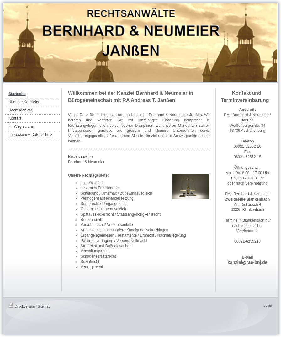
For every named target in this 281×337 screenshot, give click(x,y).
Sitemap (44, 306)
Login (267, 305)
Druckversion (22, 306)
